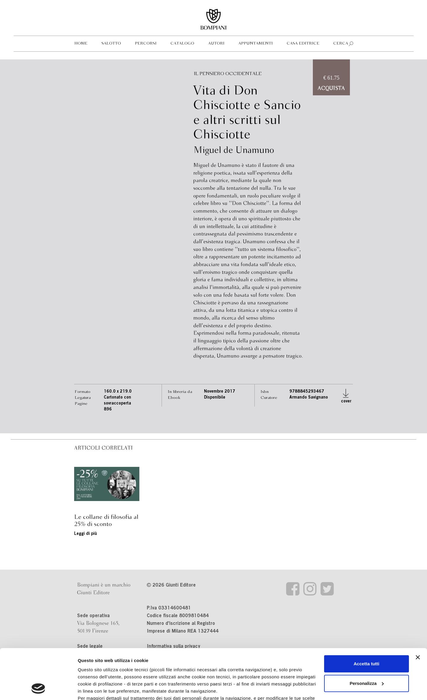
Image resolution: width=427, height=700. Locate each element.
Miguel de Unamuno (233, 150)
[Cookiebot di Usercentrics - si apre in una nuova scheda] (38, 688)
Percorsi (146, 43)
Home (80, 43)
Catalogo (182, 43)
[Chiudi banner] (418, 610)
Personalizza (367, 636)
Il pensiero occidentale (228, 74)
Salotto (111, 43)
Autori (216, 43)
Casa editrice (303, 43)
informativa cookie (213, 658)
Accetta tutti (367, 616)
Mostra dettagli (94, 688)
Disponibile (214, 398)
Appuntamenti (255, 43)
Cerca (340, 43)
